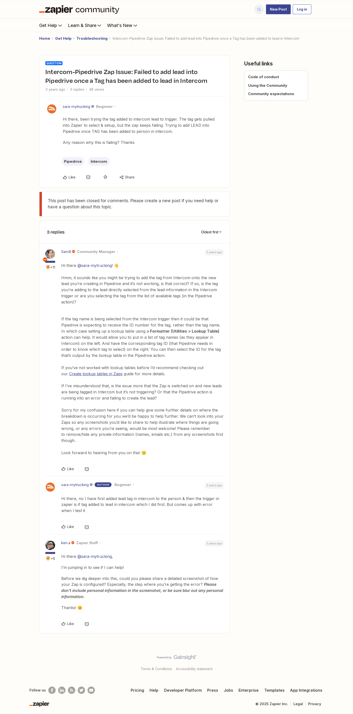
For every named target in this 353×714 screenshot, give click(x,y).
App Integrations (306, 690)
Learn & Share (85, 25)
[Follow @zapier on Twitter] (81, 690)
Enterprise (249, 690)
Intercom (99, 161)
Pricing (137, 690)
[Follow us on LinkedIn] (61, 690)
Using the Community (267, 85)
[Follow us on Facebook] (52, 690)
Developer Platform (183, 690)
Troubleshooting (92, 38)
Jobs (228, 690)
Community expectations (271, 93)
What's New (122, 25)
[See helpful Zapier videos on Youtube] (91, 690)
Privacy (314, 704)
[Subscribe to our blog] (71, 690)
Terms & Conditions (156, 669)
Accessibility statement (194, 669)
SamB (66, 251)
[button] (278, 9)
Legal (298, 704)
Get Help (51, 25)
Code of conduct (263, 77)
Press (212, 690)
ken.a (65, 542)
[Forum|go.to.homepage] (80, 9)
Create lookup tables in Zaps (96, 373)
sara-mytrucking (76, 106)
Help (154, 690)
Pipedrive (73, 161)
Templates (274, 690)
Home (44, 38)
